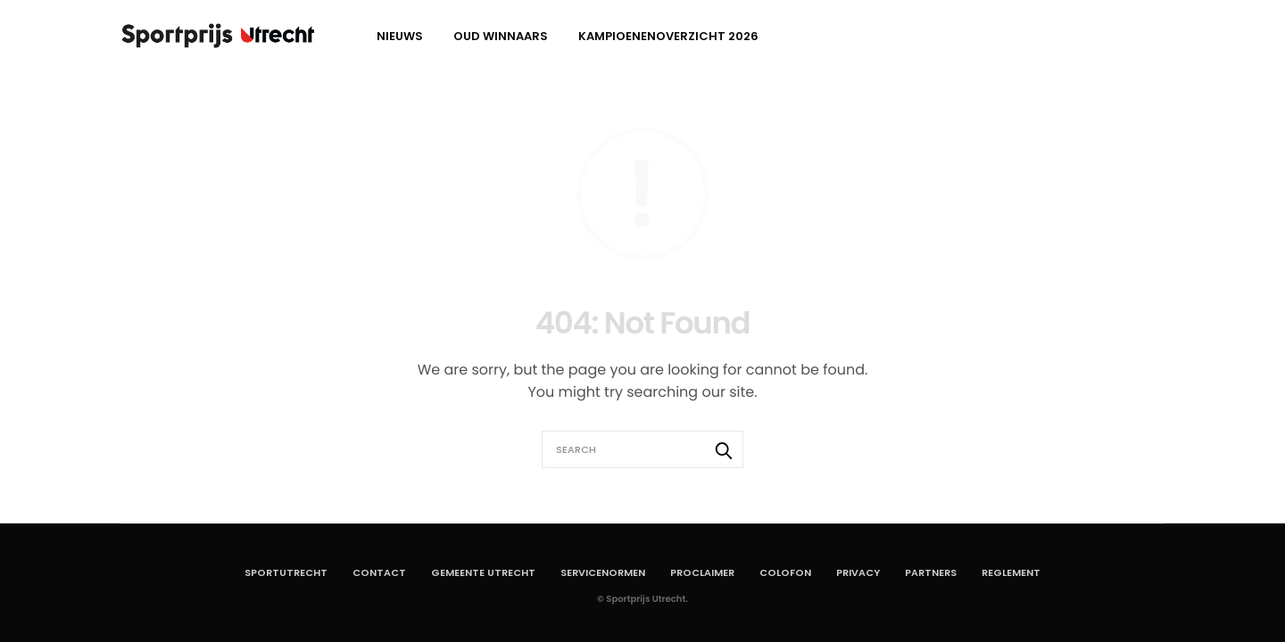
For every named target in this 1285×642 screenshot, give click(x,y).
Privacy (858, 572)
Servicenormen (602, 572)
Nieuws (400, 36)
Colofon (785, 572)
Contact (379, 572)
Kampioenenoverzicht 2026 (668, 36)
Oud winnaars (500, 36)
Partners (931, 572)
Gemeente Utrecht (483, 572)
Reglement (1011, 572)
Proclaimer (702, 572)
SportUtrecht (286, 572)
